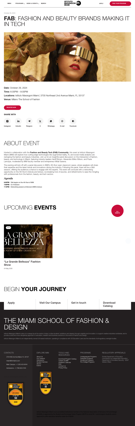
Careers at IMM (63, 361)
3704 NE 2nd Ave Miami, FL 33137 (17, 357)
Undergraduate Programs (88, 357)
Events (39, 366)
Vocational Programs (86, 360)
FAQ (59, 364)
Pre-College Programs (87, 362)
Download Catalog (109, 305)
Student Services (42, 362)
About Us (40, 357)
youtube (24, 374)
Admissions (40, 360)
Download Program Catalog (67, 359)
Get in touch (78, 303)
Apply (101, 3)
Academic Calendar (64, 362)
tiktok (15, 374)
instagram (10, 374)
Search (43, 3)
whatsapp (106, 4)
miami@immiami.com (13, 361)
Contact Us (62, 366)
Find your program (119, 3)
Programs (19, 3)
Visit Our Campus (50, 303)
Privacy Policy (62, 368)
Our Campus (41, 358)
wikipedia (29, 374)
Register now (11, 107)
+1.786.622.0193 (20, 368)
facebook (5, 374)
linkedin (20, 374)
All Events (117, 212)
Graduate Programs (86, 358)
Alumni (39, 364)
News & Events (32, 3)
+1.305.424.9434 (21, 364)
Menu (9, 3)
